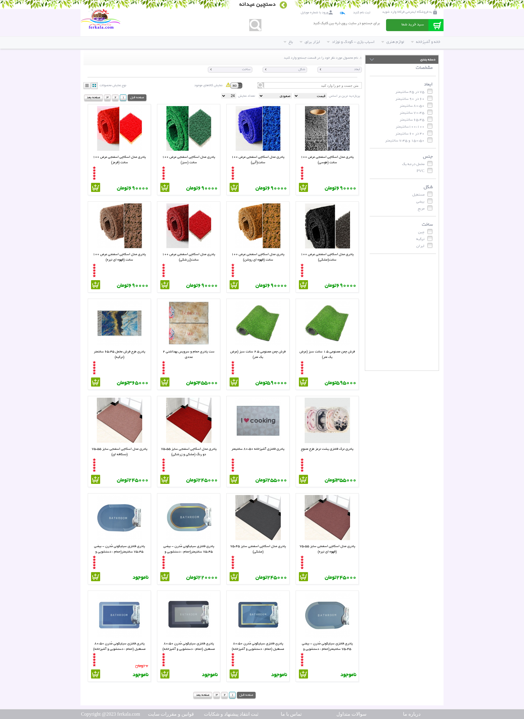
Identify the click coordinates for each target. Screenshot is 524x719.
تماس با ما (291, 714)
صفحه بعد (93, 97)
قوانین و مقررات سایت (171, 714)
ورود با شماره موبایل (314, 12)
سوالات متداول (351, 714)
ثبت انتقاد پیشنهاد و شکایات (231, 714)
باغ (288, 42)
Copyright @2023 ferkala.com (110, 714)
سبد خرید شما (412, 24)
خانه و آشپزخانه (425, 42)
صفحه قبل (137, 97)
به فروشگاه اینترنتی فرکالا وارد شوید (407, 12)
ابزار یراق (310, 42)
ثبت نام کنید (361, 12)
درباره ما (412, 714)
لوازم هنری (392, 42)
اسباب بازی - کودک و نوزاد (351, 42)
